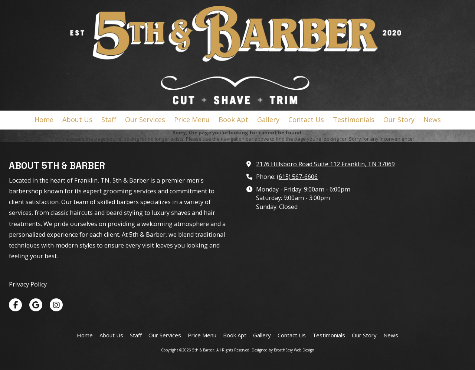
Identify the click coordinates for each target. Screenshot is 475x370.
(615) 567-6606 (297, 177)
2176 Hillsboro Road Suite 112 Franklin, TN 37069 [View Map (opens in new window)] (325, 164)
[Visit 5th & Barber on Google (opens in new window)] (35, 304)
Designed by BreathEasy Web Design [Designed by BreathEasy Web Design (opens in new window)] (283, 350)
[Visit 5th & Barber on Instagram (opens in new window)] (56, 304)
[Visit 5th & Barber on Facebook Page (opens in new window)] (15, 304)
